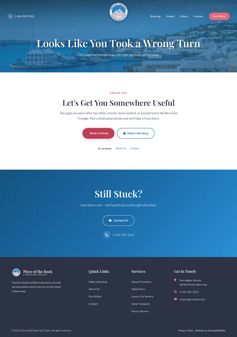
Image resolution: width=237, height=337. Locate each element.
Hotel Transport (140, 303)
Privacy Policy (185, 330)
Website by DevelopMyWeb (210, 330)
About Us (121, 148)
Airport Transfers (141, 281)
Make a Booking (135, 133)
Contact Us (118, 220)
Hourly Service (139, 311)
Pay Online (219, 16)
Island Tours (138, 289)
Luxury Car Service (142, 296)
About (184, 16)
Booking (155, 16)
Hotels (170, 16)
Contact (198, 16)
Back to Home (99, 133)
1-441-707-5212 (20, 16)
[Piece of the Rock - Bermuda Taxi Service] (118, 14)
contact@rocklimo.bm (192, 299)
